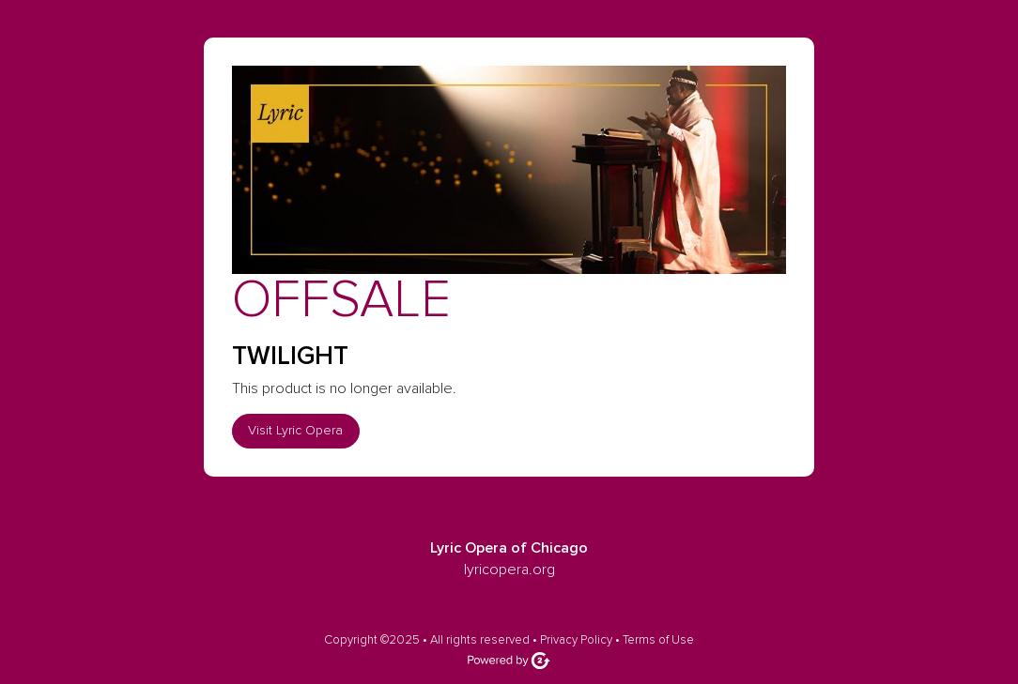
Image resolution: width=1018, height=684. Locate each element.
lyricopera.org (509, 569)
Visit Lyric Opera (295, 430)
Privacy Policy (576, 639)
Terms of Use (658, 639)
